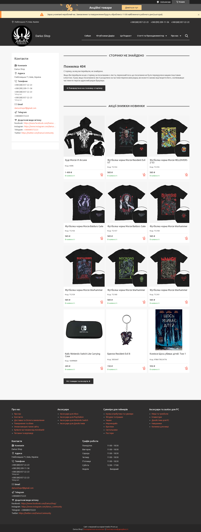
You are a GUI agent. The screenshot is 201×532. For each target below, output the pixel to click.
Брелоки (110, 427)
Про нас (174, 36)
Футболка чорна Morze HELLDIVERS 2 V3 (168, 161)
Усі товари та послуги (77, 381)
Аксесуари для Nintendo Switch (74, 420)
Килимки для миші (160, 427)
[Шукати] (186, 36)
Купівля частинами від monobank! (29, 430)
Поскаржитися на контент (94, 529)
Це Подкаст (126, 36)
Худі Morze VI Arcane (76, 160)
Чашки (109, 420)
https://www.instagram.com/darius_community (44, 126)
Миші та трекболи (160, 414)
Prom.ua (114, 527)
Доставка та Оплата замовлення (29, 420)
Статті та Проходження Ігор (150, 36)
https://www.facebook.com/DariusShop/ (41, 123)
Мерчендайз (111, 423)
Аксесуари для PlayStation (72, 417)
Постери (110, 433)
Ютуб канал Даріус (105, 36)
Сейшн (87, 36)
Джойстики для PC (160, 420)
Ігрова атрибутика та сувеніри (119, 414)
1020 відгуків (165, 2)
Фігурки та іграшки (114, 417)
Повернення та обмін (23, 423)
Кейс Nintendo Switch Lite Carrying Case (82, 354)
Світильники (112, 430)
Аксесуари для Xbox (69, 414)
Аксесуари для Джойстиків (72, 423)
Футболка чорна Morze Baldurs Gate (84, 226)
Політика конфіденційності (117, 529)
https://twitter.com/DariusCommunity (38, 133)
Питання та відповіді (23, 433)
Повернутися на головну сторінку (86, 88)
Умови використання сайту (26, 427)
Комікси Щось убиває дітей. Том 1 (168, 353)
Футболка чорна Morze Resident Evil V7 (126, 161)
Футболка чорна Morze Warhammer (168, 226)
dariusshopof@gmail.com (25, 108)
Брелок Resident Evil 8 (118, 353)
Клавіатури (157, 417)
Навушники (157, 423)
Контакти (18, 417)
